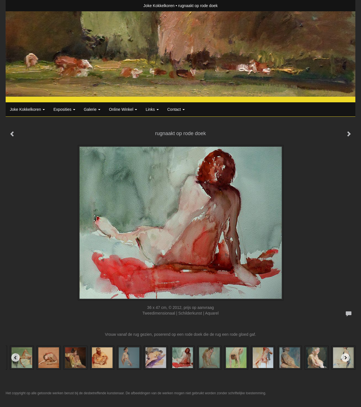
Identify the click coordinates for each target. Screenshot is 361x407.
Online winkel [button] (123, 109)
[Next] (345, 357)
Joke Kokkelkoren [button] (27, 109)
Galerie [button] (92, 109)
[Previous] (15, 357)
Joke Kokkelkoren (159, 5)
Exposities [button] (64, 109)
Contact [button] (176, 109)
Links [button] (152, 109)
